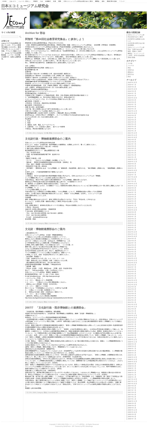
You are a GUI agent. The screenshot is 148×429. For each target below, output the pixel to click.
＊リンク (122, 1)
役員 (54, 1)
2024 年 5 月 (132, 95)
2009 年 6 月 (132, 350)
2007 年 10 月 (132, 383)
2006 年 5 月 (132, 408)
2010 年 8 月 (132, 322)
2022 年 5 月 (132, 122)
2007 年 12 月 (132, 379)
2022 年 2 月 (132, 128)
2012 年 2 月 (132, 302)
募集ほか (131, 72)
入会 (41, 1)
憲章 (59, 1)
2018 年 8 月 (132, 172)
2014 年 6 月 (132, 245)
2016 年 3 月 (132, 201)
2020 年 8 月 (132, 166)
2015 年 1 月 (132, 230)
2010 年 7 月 (132, 324)
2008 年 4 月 (132, 372)
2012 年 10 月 (132, 285)
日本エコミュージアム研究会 (25, 6)
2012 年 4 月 (132, 298)
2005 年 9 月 (132, 414)
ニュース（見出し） (24, 1)
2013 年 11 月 (132, 260)
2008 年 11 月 (132, 359)
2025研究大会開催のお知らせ (136, 40)
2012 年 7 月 (132, 291)
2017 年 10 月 (132, 177)
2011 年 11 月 (132, 307)
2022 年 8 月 (132, 115)
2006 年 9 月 (132, 403)
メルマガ (131, 65)
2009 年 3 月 (132, 355)
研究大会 (131, 74)
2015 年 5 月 (132, 221)
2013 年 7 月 (132, 267)
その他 (46, 133)
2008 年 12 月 (132, 357)
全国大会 (131, 70)
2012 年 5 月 (132, 296)
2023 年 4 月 (132, 109)
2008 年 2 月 (132, 375)
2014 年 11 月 (132, 234)
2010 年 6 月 (132, 326)
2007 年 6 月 (132, 392)
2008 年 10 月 (132, 361)
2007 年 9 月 (132, 386)
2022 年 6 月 (132, 120)
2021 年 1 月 (132, 157)
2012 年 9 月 (132, 287)
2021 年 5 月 (132, 148)
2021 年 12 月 (132, 133)
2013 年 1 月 (132, 278)
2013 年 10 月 (132, 263)
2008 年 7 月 (132, 368)
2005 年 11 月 (132, 410)
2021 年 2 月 (132, 155)
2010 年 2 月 (132, 335)
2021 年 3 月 (132, 153)
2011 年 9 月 (132, 309)
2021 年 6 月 (132, 146)
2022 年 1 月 (132, 131)
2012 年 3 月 (132, 300)
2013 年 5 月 (132, 271)
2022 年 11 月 (132, 111)
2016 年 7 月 (132, 192)
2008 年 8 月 (132, 366)
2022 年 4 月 (132, 124)
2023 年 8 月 (132, 102)
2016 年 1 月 (132, 205)
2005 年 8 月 (132, 416)
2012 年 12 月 (132, 280)
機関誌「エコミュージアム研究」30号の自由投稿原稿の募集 (136, 55)
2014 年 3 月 (132, 252)
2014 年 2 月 (132, 254)
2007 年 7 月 (132, 390)
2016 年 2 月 (132, 203)
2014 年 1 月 (132, 256)
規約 (103, 1)
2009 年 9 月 (132, 344)
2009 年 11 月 (132, 342)
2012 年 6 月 (132, 293)
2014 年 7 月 (132, 243)
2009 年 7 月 (132, 348)
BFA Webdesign (87, 426)
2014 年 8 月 (132, 241)
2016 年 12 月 (132, 183)
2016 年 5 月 (132, 197)
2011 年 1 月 (132, 313)
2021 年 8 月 (132, 142)
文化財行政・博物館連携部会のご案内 (48, 138)
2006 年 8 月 (132, 405)
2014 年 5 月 (132, 247)
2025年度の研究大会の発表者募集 (136, 44)
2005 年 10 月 (132, 412)
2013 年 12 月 (132, 258)
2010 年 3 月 (132, 333)
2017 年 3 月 (132, 181)
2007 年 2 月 (132, 397)
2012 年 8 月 (132, 289)
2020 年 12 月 (132, 159)
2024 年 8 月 (132, 91)
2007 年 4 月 (132, 394)
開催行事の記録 (112, 1)
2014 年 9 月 (132, 238)
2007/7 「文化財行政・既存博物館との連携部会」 (56, 307)
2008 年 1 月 (132, 377)
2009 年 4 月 (132, 353)
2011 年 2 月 (132, 311)
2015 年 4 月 (132, 223)
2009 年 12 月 (132, 339)
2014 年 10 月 (132, 236)
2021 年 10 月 (132, 137)
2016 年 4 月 (132, 199)
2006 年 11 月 (132, 401)
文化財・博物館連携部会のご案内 (45, 229)
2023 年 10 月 (132, 98)
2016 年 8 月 (132, 190)
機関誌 (97, 1)
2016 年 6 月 (132, 194)
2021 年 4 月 (132, 150)
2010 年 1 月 (132, 337)
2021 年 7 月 (132, 144)
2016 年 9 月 (132, 188)
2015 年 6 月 (132, 219)
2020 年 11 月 (132, 161)
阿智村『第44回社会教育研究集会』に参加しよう (54, 39)
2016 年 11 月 (132, 186)
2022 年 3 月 (132, 126)
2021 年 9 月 (132, 139)
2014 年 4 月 (132, 249)
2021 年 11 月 (132, 135)
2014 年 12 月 (132, 232)
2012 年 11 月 (132, 282)
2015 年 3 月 (132, 225)
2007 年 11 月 (132, 381)
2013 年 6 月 (132, 269)
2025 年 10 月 (132, 82)
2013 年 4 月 (132, 274)
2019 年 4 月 (132, 168)
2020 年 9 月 (132, 164)
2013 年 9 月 (132, 265)
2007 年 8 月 (132, 388)
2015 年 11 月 (132, 208)
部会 (50, 133)
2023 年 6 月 (132, 106)
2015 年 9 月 (132, 212)
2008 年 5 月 (132, 370)
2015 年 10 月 (132, 210)
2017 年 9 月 (132, 179)
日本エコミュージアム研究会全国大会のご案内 (78, 1)
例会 (129, 68)
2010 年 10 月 (132, 318)
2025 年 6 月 (132, 87)
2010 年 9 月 (132, 320)
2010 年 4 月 (132, 331)
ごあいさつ (12, 1)
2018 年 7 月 (132, 175)
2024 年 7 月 (132, 93)
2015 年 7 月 (132, 216)
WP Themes (76, 426)
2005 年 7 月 (132, 419)
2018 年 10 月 (132, 170)
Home (4, 1)
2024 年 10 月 (132, 89)
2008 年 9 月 (132, 364)
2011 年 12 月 (132, 304)
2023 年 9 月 (132, 100)
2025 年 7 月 (132, 84)
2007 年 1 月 (132, 399)
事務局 (35, 1)
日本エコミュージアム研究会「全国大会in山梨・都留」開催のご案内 (136, 49)
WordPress (67, 426)
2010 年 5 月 (132, 329)
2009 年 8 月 (132, 346)
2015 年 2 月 (132, 227)
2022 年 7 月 (132, 117)
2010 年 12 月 (132, 315)
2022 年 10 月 (132, 113)
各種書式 (48, 1)
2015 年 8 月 (132, 214)
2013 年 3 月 (132, 276)
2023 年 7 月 (132, 104)
